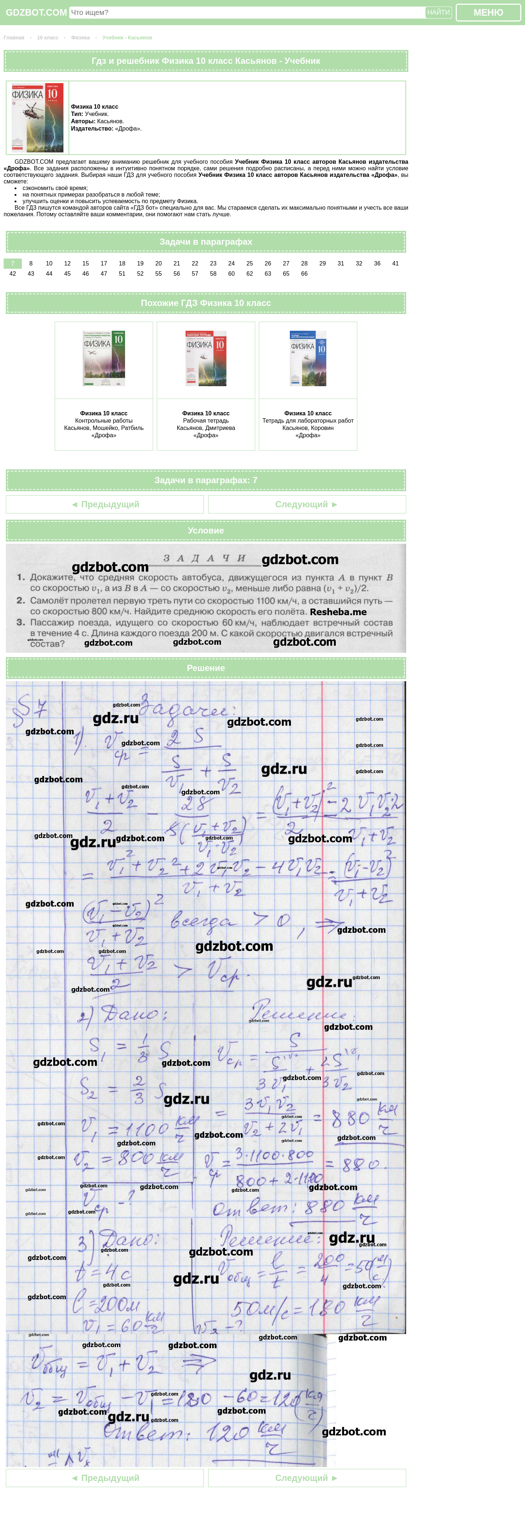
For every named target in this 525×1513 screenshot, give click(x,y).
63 (268, 274)
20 (158, 263)
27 (286, 263)
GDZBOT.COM (36, 12)
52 (140, 274)
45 (67, 274)
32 (359, 263)
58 (213, 274)
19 (140, 263)
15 (85, 263)
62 (249, 274)
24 (231, 263)
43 (31, 274)
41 (395, 263)
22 (195, 263)
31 (341, 263)
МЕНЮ (488, 12)
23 (213, 263)
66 (304, 274)
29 (322, 263)
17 (104, 263)
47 (104, 274)
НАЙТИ (438, 12)
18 (122, 263)
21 (177, 263)
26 (268, 263)
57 (195, 274)
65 (286, 274)
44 (49, 274)
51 (122, 274)
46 (85, 274)
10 (49, 263)
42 (12, 274)
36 (377, 263)
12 (67, 263)
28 (304, 263)
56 (177, 274)
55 (158, 274)
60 (231, 274)
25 (249, 263)
